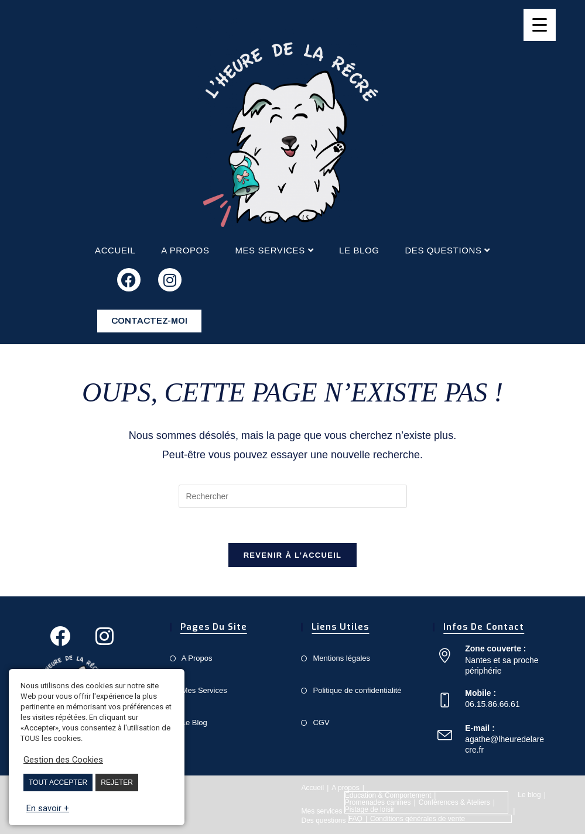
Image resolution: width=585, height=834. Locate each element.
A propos (185, 250)
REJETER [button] (117, 782)
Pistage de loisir (370, 809)
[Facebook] (60, 636)
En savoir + (47, 808)
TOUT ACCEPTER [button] (58, 782)
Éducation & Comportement (388, 795)
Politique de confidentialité (357, 690)
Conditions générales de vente (417, 819)
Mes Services (204, 690)
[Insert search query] (293, 496)
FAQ (355, 819)
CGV (321, 722)
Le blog (359, 250)
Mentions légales (341, 658)
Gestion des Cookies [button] (63, 759)
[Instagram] (104, 636)
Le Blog (194, 722)
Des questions (447, 250)
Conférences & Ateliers (454, 802)
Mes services (274, 250)
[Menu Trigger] (540, 25)
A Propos (197, 658)
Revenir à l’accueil (293, 555)
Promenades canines (378, 802)
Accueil (115, 250)
